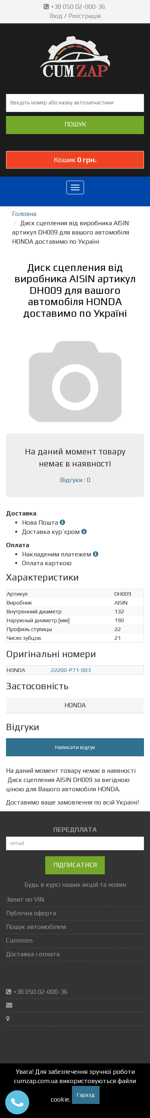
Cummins (19, 940)
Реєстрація (84, 16)
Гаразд (86, 1095)
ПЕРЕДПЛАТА (75, 829)
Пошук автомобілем (36, 927)
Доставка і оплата (33, 954)
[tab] (75, 705)
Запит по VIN (25, 899)
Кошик (75, 159)
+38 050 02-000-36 (75, 6)
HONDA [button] (75, 705)
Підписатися (75, 865)
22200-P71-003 (71, 670)
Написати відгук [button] (75, 747)
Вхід (56, 16)
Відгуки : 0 (75, 480)
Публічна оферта (31, 913)
